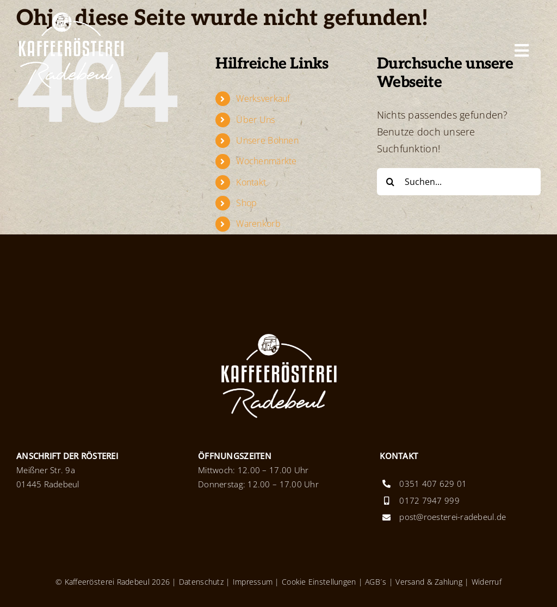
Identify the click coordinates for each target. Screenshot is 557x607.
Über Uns (255, 120)
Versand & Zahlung (428, 582)
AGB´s (375, 582)
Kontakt (251, 182)
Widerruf (487, 582)
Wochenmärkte (266, 161)
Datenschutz (201, 582)
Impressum (253, 582)
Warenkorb (258, 224)
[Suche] (390, 181)
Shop (246, 203)
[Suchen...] (459, 181)
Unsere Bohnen (267, 140)
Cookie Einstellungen (319, 582)
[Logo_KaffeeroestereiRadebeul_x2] (70, 15)
